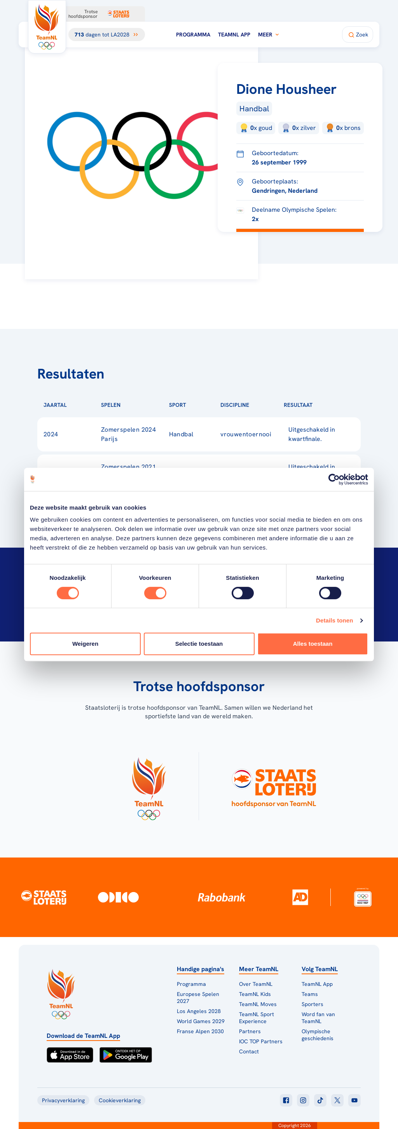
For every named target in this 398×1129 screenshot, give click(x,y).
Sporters (312, 1004)
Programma (193, 34)
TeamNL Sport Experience (256, 1018)
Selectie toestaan (199, 643)
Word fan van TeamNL (318, 1018)
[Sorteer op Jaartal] (79, 404)
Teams (310, 994)
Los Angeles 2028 (199, 1011)
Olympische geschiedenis (317, 1035)
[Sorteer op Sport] (198, 404)
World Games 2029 (201, 1021)
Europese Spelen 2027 (198, 998)
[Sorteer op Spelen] (133, 404)
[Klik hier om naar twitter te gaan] (337, 1100)
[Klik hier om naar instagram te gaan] (303, 1100)
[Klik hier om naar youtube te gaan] (354, 1100)
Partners (250, 1031)
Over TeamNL (255, 983)
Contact (249, 1051)
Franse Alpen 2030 (200, 1031)
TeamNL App (234, 34)
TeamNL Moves (258, 1004)
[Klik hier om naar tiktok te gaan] (320, 1100)
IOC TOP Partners (261, 1041)
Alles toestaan (313, 643)
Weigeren (85, 643)
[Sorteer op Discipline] (261, 404)
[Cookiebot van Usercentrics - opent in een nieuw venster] (334, 479)
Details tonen (334, 620)
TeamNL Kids (255, 994)
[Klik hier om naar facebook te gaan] (286, 1100)
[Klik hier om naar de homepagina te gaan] (47, 26)
